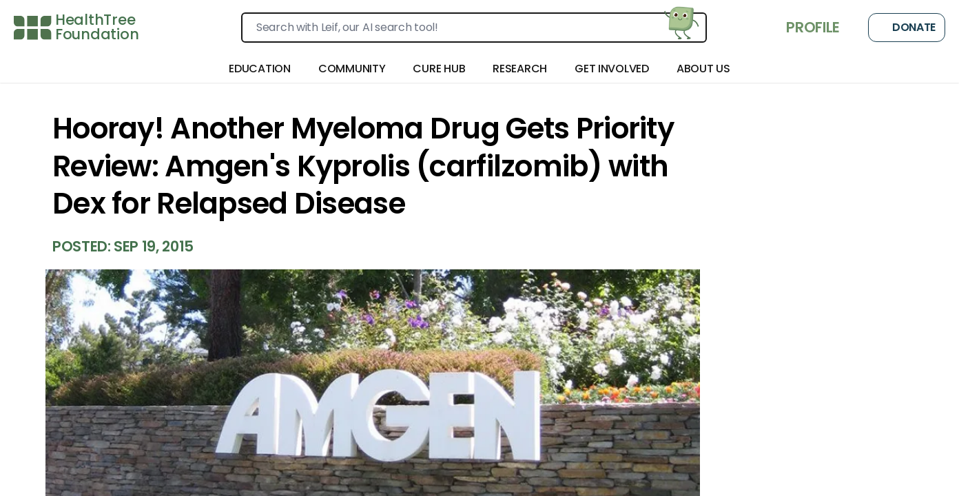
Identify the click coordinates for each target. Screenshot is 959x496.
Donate (907, 27)
